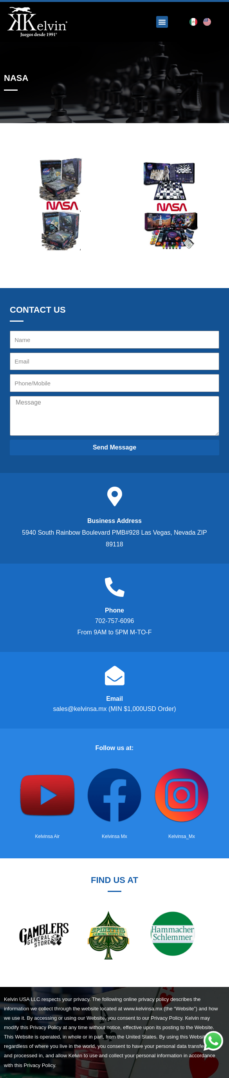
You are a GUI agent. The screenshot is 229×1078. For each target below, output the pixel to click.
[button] (162, 22)
